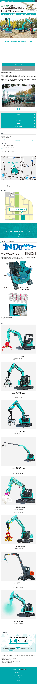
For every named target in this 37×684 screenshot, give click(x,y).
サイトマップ (18, 677)
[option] (18, 95)
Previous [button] (17, 109)
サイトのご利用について (18, 672)
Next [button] (20, 109)
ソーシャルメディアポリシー (18, 675)
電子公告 (18, 680)
